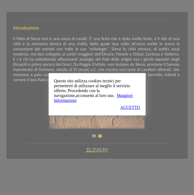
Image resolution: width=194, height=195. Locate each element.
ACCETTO (130, 107)
